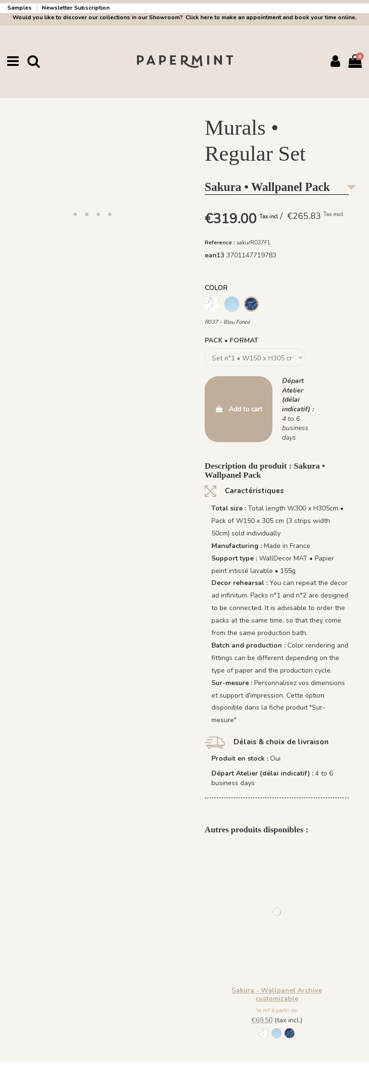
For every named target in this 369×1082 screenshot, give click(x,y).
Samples (20, 8)
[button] (75, 214)
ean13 (214, 255)
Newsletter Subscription (76, 8)
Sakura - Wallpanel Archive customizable (277, 994)
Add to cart (238, 409)
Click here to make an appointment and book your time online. (270, 17)
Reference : (220, 242)
